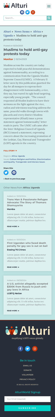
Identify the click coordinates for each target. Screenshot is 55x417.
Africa (14, 156)
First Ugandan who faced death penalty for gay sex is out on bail (27, 244)
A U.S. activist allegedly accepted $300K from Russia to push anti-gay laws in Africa (27, 286)
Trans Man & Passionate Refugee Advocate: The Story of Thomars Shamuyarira (27, 202)
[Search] (49, 18)
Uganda (21, 156)
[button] (48, 6)
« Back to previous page (14, 179)
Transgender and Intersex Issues (30, 162)
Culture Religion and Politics (23, 159)
